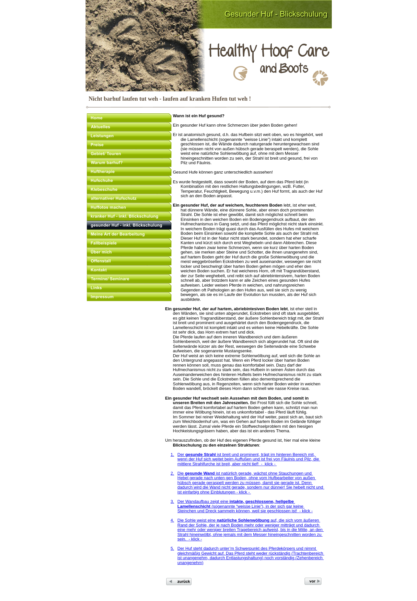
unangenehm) (190, 562)
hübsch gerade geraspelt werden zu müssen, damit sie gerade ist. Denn (245, 482)
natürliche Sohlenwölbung (243, 520)
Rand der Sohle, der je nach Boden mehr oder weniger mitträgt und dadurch (249, 525)
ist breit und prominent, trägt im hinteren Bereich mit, (266, 454)
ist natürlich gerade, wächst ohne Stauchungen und (264, 473)
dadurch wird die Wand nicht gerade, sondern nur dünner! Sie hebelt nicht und (251, 487)
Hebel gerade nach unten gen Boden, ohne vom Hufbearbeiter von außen (247, 477)
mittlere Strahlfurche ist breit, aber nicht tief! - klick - (227, 463)
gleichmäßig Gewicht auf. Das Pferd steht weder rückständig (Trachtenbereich (251, 553)
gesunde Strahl (200, 454)
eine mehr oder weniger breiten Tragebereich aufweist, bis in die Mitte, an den (251, 529)
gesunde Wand (200, 473)
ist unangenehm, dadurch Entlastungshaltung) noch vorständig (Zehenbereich (251, 557)
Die (181, 473)
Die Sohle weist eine (197, 520)
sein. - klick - (190, 539)
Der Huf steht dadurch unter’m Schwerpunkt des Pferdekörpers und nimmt (247, 548)
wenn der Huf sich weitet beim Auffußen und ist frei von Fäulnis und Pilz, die (249, 459)
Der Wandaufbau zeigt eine (204, 501)
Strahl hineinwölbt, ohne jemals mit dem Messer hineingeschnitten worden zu (250, 534)
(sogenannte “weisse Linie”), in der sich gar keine (257, 506)
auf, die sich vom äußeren (294, 520)
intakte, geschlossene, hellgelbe (262, 501)
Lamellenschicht (194, 506)
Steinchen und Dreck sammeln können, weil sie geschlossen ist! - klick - (245, 510)
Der (182, 454)
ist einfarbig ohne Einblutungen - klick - (214, 492)
